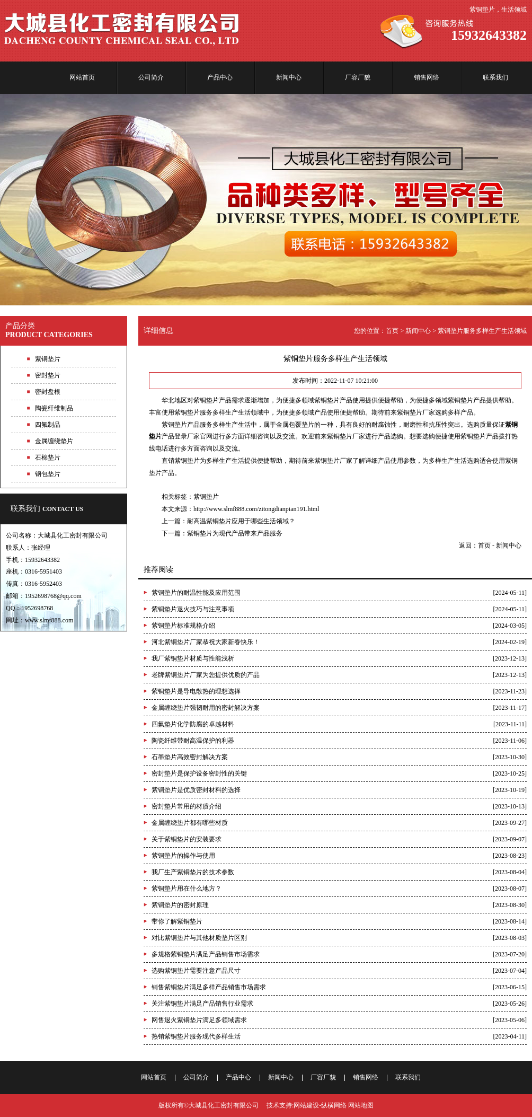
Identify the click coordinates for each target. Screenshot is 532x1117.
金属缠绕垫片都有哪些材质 (190, 822)
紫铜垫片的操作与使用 (183, 855)
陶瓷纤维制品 (54, 408)
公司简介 (151, 77)
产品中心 (220, 77)
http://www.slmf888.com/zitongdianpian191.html (256, 509)
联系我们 (495, 77)
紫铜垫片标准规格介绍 (183, 625)
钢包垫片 (47, 474)
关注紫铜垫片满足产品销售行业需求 (202, 1003)
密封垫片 (47, 375)
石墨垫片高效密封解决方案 (190, 757)
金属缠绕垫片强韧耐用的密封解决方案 (206, 707)
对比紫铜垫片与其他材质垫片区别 (199, 938)
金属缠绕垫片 (54, 441)
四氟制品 (47, 424)
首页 (392, 331)
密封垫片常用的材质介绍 (186, 806)
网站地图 (361, 1105)
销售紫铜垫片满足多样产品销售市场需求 (209, 987)
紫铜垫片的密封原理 (180, 905)
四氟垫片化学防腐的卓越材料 (193, 724)
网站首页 (82, 77)
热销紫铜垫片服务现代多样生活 (196, 1036)
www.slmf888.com (49, 620)
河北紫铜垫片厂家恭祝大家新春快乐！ (206, 642)
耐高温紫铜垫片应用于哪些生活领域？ (241, 521)
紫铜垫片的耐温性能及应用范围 (196, 592)
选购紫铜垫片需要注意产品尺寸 (196, 970)
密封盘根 (47, 391)
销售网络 (426, 77)
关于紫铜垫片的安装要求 (186, 839)
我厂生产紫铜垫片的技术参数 (193, 872)
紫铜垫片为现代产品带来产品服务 (234, 533)
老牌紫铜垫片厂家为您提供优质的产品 (206, 675)
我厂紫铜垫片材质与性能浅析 (193, 658)
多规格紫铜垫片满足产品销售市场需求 (206, 954)
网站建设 (306, 1105)
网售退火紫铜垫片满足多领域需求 (199, 1020)
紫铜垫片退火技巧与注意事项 (193, 609)
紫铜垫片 (206, 496)
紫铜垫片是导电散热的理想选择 (196, 691)
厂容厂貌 (357, 77)
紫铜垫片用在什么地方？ (186, 888)
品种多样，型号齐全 (266, 199)
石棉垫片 (47, 457)
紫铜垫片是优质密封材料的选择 (196, 790)
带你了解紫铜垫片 (177, 921)
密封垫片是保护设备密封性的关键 (199, 773)
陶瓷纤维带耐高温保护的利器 (193, 740)
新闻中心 (289, 77)
